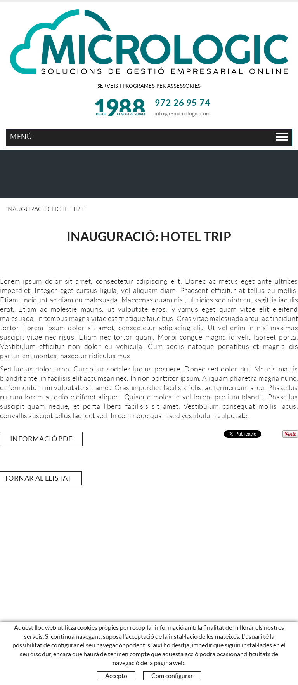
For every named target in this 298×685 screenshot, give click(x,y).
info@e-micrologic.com (182, 113)
